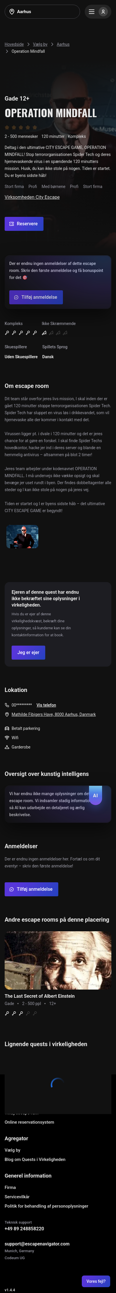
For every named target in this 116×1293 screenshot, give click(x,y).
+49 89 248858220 (24, 1228)
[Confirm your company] (28, 653)
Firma (10, 1187)
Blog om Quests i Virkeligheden (35, 1159)
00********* (22, 705)
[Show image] (22, 537)
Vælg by (12, 1150)
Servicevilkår (17, 1196)
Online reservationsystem (29, 1122)
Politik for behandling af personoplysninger (46, 1206)
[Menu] (98, 12)
